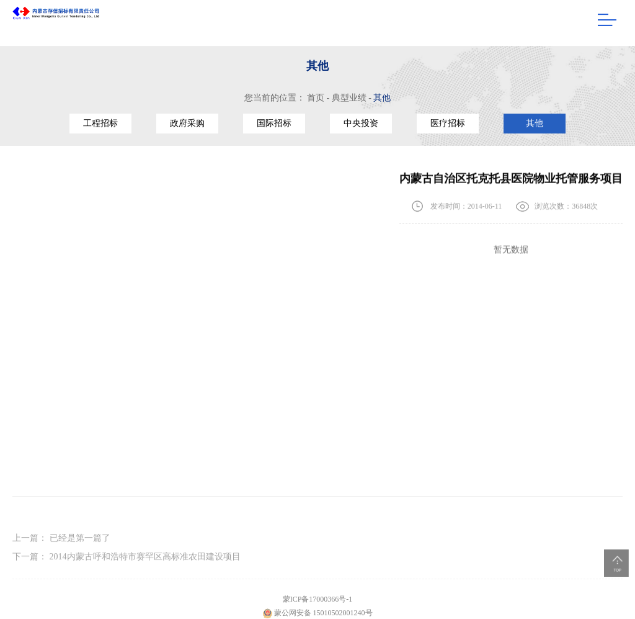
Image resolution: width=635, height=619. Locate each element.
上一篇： (61, 542)
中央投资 (361, 123)
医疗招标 (447, 123)
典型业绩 (349, 97)
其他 (382, 97)
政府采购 (187, 123)
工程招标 (100, 123)
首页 (315, 97)
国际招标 (274, 123)
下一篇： (126, 561)
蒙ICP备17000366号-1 (318, 604)
